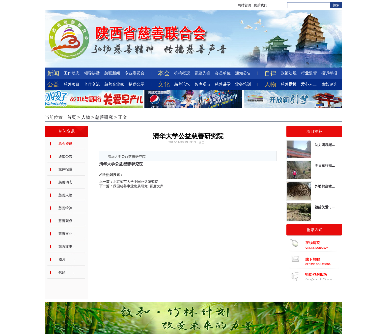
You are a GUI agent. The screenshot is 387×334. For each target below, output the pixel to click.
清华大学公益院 (121, 164)
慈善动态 (65, 182)
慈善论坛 (182, 84)
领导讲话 (92, 73)
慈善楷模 (289, 84)
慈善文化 (65, 234)
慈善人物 (65, 195)
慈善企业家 (114, 84)
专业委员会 (134, 73)
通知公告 (243, 73)
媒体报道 (65, 169)
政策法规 (289, 73)
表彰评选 (329, 84)
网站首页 (244, 5)
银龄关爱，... (325, 207)
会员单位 (223, 73)
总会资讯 (65, 143)
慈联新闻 (112, 73)
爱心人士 (309, 84)
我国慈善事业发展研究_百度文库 (138, 186)
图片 (61, 259)
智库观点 (202, 84)
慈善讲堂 (223, 84)
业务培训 (243, 84)
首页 (71, 117)
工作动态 (72, 73)
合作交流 (92, 84)
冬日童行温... (325, 165)
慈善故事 (65, 246)
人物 (85, 117)
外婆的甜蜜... (325, 186)
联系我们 (260, 5)
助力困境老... (325, 145)
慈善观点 (65, 221)
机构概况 (182, 73)
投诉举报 (329, 73)
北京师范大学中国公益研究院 (135, 182)
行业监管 (309, 73)
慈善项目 (72, 84)
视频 (61, 272)
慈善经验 (65, 208)
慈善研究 (104, 117)
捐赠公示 (136, 84)
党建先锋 (202, 73)
